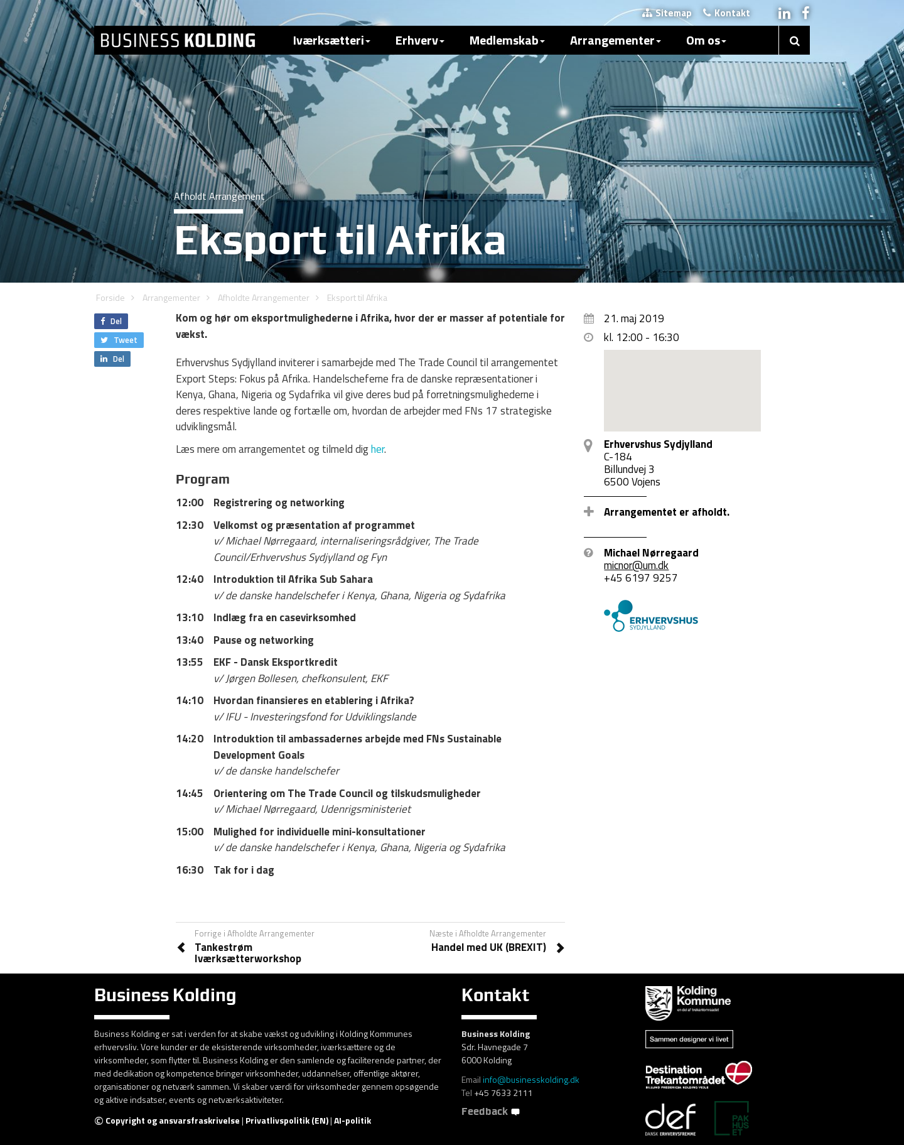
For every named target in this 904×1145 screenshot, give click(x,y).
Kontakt (726, 13)
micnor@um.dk (636, 565)
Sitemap (667, 13)
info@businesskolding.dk (531, 1079)
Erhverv (420, 40)
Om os (706, 40)
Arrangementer (615, 40)
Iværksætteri (331, 40)
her (377, 449)
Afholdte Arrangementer (263, 297)
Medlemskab (507, 40)
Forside (110, 297)
